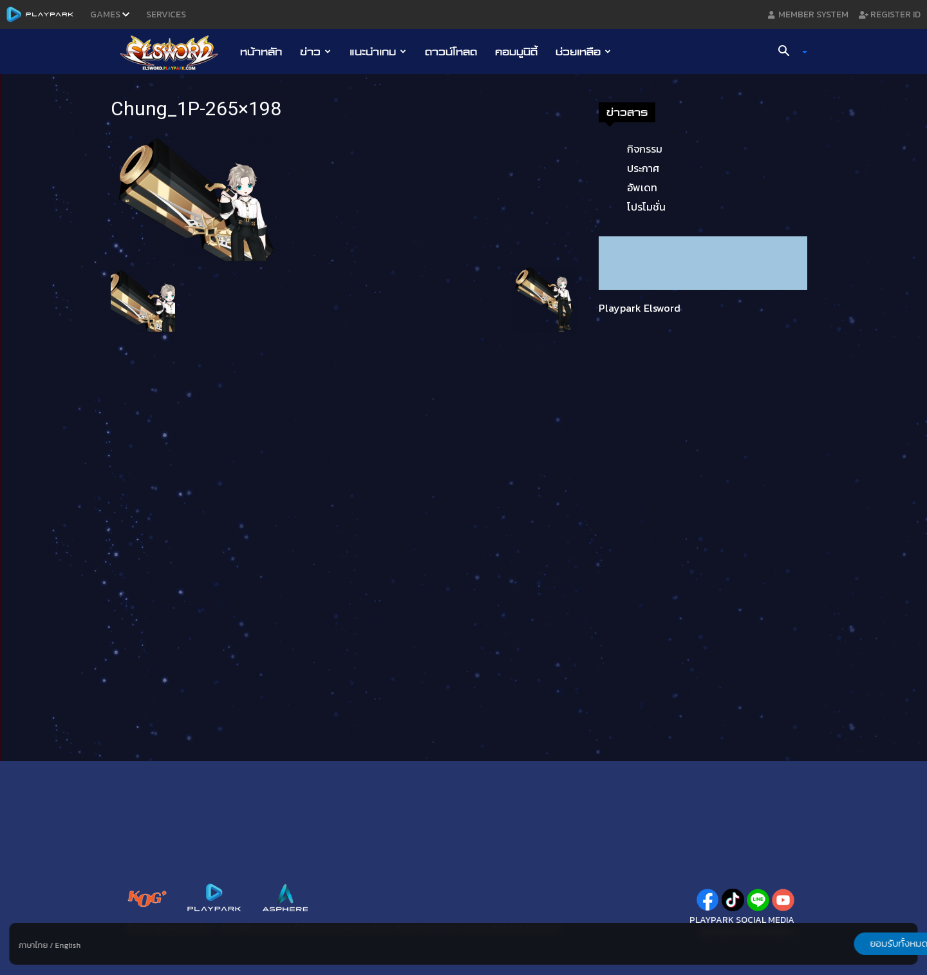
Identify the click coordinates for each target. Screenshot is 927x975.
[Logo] (175, 52)
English (67, 945)
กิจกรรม (644, 148)
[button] (788, 52)
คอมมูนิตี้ (516, 51)
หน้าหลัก (261, 51)
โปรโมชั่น (646, 206)
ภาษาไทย (33, 945)
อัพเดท (642, 187)
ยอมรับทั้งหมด (850, 943)
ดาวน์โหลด (451, 51)
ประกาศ (643, 168)
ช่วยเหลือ (583, 51)
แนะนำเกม (378, 51)
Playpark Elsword (639, 308)
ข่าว (315, 51)
